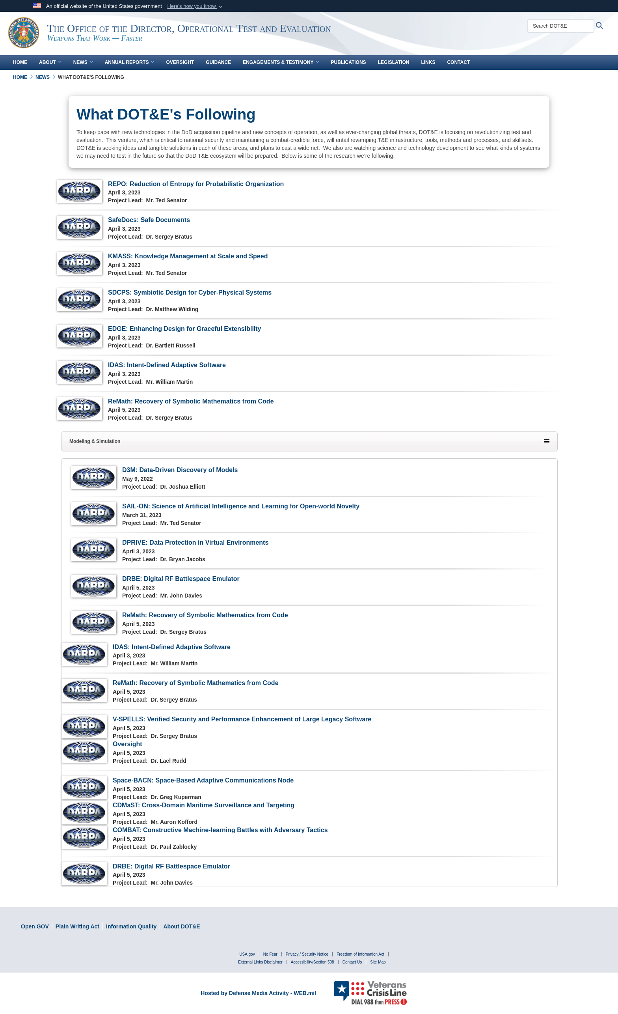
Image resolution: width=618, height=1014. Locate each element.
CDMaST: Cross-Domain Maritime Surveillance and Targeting (203, 805)
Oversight (180, 62)
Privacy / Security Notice (307, 954)
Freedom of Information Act (360, 954)
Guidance (218, 62)
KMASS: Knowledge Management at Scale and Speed (188, 256)
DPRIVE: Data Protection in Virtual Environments (195, 542)
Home (20, 62)
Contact (458, 62)
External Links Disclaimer (260, 962)
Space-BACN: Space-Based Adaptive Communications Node (203, 780)
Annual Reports (129, 62)
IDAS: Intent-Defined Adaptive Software (167, 365)
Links (428, 62)
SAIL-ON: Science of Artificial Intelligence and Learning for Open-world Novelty (240, 506)
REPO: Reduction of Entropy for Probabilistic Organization (196, 184)
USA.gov (247, 954)
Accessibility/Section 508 (312, 962)
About (50, 62)
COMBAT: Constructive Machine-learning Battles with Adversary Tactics (220, 830)
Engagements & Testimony (281, 62)
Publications (348, 62)
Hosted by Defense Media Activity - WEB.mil (258, 993)
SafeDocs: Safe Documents (149, 220)
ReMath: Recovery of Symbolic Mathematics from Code (191, 401)
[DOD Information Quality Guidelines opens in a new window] (131, 926)
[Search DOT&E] (562, 26)
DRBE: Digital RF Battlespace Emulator (181, 578)
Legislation (394, 62)
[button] (195, 6)
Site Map (377, 962)
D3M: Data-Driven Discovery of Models (180, 470)
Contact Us (352, 962)
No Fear (270, 954)
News (83, 62)
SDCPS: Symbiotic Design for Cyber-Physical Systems (190, 292)
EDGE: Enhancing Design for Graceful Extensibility (184, 328)
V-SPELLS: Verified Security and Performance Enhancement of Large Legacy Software (242, 719)
